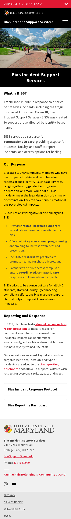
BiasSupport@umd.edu (18, 456)
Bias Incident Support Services (28, 22)
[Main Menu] (65, 22)
